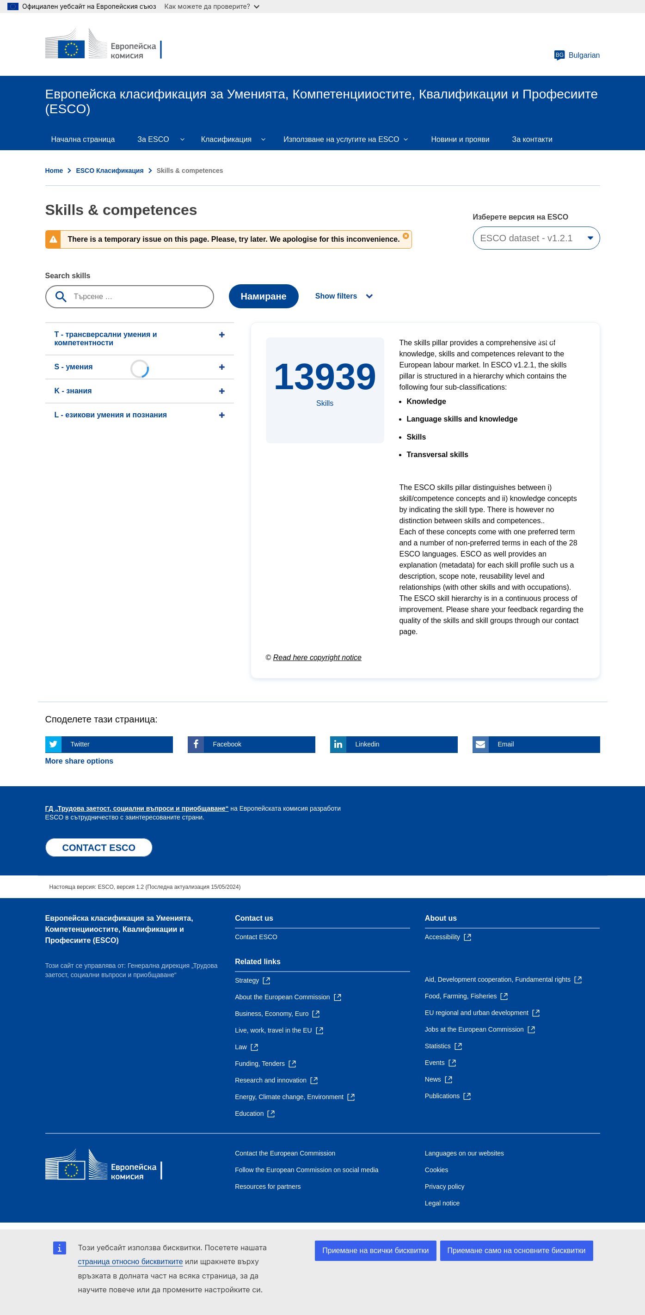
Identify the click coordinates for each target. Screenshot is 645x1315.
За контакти (532, 139)
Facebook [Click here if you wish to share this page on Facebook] (227, 744)
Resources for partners (268, 1186)
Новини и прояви (460, 139)
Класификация (226, 139)
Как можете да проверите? (212, 6)
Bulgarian (577, 55)
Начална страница (83, 139)
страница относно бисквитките (130, 1262)
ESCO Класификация (109, 170)
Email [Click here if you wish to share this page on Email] (506, 744)
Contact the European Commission (285, 1153)
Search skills (68, 276)
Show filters (336, 296)
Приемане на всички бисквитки (375, 1250)
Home (54, 170)
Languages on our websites (464, 1153)
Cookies (436, 1170)
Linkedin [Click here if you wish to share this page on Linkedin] (368, 744)
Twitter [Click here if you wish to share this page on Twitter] (80, 744)
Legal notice (442, 1203)
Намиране (264, 296)
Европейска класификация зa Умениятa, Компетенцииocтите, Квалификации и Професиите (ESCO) (119, 929)
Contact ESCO (256, 937)
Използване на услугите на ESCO (341, 139)
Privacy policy (445, 1186)
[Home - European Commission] (112, 44)
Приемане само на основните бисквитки (517, 1250)
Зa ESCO (153, 139)
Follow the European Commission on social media (306, 1170)
